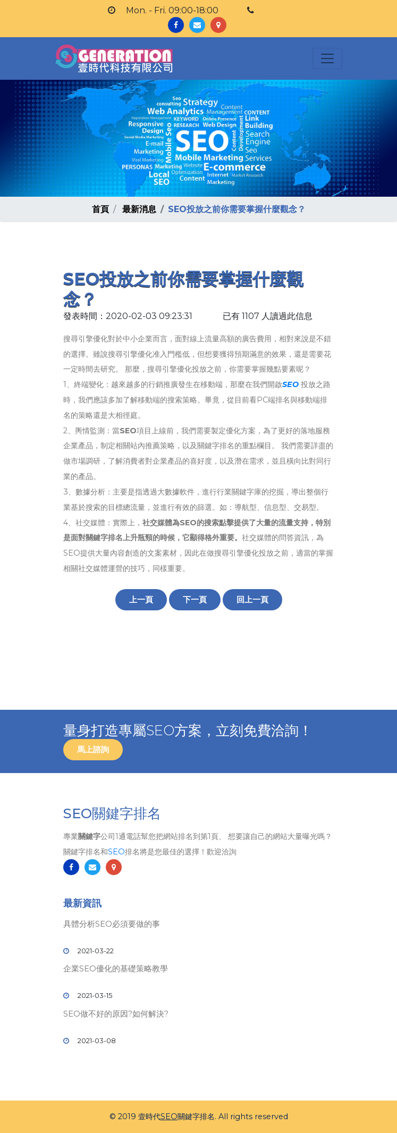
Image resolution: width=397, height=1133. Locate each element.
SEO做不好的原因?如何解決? (115, 1014)
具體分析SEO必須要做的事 (111, 924)
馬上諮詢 (93, 749)
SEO (290, 384)
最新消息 (139, 209)
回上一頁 (252, 599)
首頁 (100, 209)
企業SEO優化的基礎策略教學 (115, 968)
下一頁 (195, 599)
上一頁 (141, 599)
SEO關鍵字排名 (112, 813)
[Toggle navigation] (327, 58)
